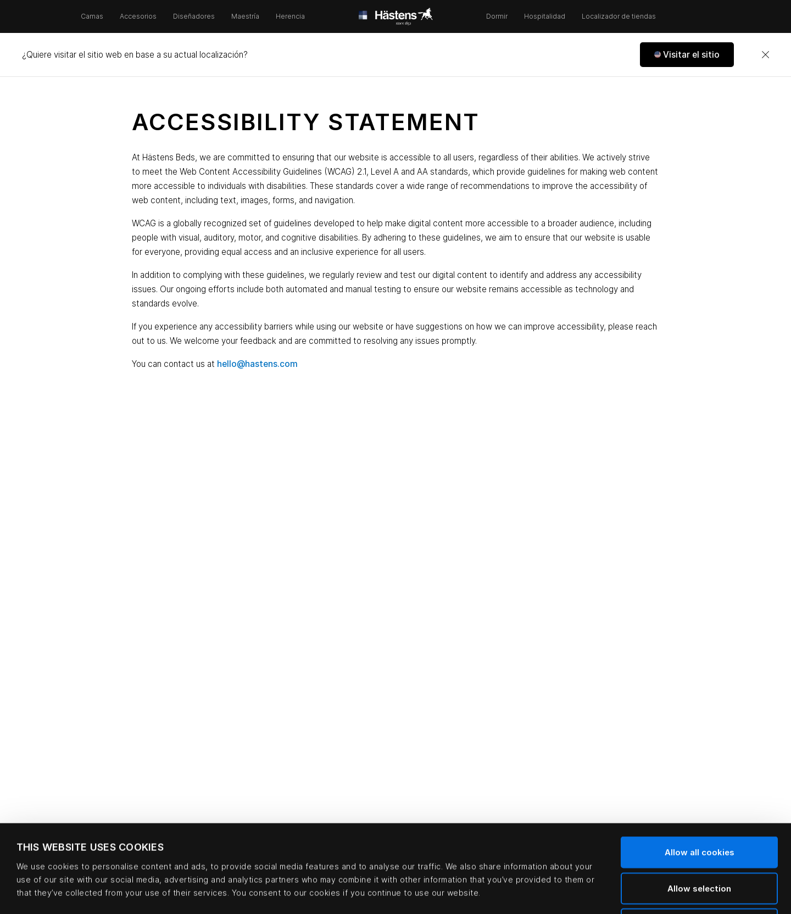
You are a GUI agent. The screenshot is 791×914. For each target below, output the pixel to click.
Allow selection (699, 806)
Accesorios (138, 16)
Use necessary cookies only (699, 842)
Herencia (290, 16)
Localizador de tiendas (619, 16)
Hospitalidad (544, 16)
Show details (464, 892)
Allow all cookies (699, 770)
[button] (687, 54)
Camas (92, 16)
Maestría (245, 16)
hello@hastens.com (257, 364)
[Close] (765, 55)
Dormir (497, 16)
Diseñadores (194, 16)
